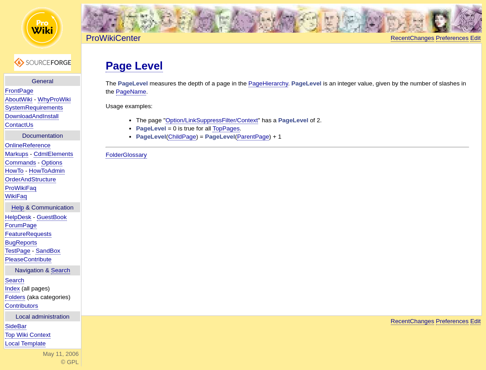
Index (12, 288)
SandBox (47, 250)
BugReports (21, 242)
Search (60, 270)
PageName (131, 91)
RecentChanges (413, 38)
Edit (475, 38)
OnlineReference (28, 145)
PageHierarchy (268, 83)
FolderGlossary (126, 154)
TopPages (226, 128)
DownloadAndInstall (32, 116)
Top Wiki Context (28, 334)
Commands (20, 162)
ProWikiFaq (20, 188)
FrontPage (19, 90)
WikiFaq (16, 196)
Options (51, 162)
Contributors (21, 305)
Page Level (134, 66)
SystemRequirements (34, 107)
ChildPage (182, 136)
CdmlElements (53, 153)
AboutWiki (18, 99)
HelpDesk (18, 217)
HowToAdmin (47, 170)
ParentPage (253, 136)
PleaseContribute (28, 259)
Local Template (25, 343)
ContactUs (19, 124)
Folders (15, 297)
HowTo (14, 170)
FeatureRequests (28, 233)
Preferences (452, 38)
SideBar (15, 326)
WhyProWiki (54, 99)
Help (17, 207)
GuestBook (52, 217)
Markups (16, 153)
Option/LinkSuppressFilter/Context (212, 120)
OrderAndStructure (30, 179)
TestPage (17, 250)
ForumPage (21, 225)
